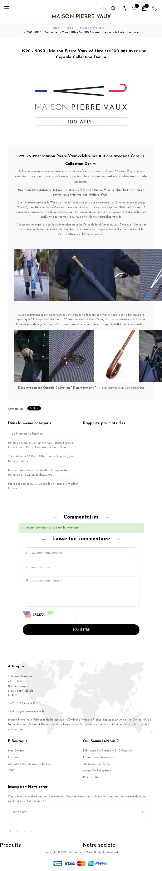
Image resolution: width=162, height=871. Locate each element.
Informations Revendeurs (99, 757)
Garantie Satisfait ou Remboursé (29, 764)
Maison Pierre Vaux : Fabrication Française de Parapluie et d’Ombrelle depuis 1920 (37, 472)
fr (99, 8)
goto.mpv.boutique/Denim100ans (123, 387)
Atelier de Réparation (97, 770)
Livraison (13, 757)
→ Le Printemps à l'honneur (25, 433)
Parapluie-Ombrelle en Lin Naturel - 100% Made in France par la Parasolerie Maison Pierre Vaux (41, 445)
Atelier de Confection (97, 764)
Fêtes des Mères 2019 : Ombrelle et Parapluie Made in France (43, 486)
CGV (11, 770)
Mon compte (16, 750)
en (104, 8)
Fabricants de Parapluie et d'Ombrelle (108, 750)
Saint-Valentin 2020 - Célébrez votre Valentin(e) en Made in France (41, 459)
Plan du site (91, 777)
